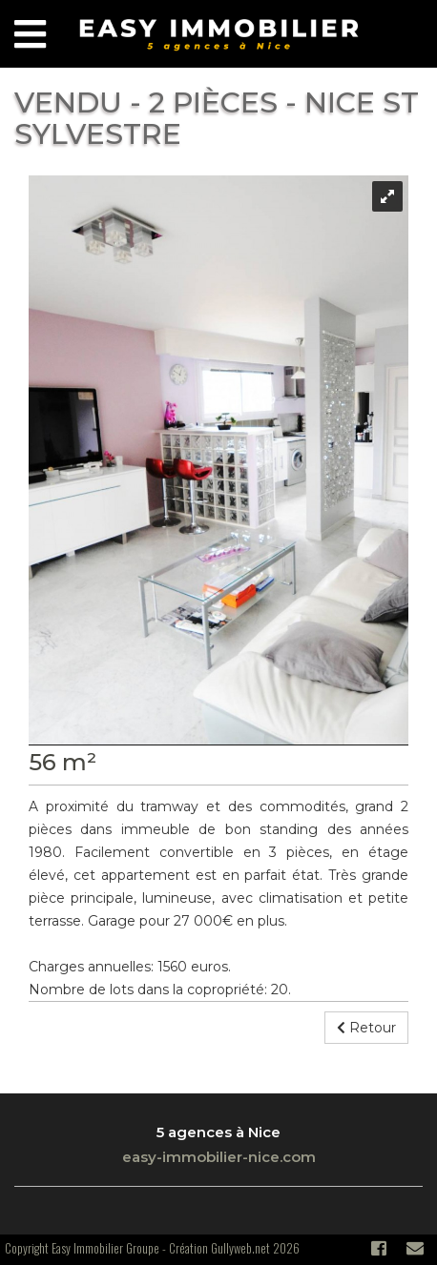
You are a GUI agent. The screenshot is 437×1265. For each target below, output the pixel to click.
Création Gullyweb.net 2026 (234, 1247)
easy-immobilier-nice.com (219, 1157)
